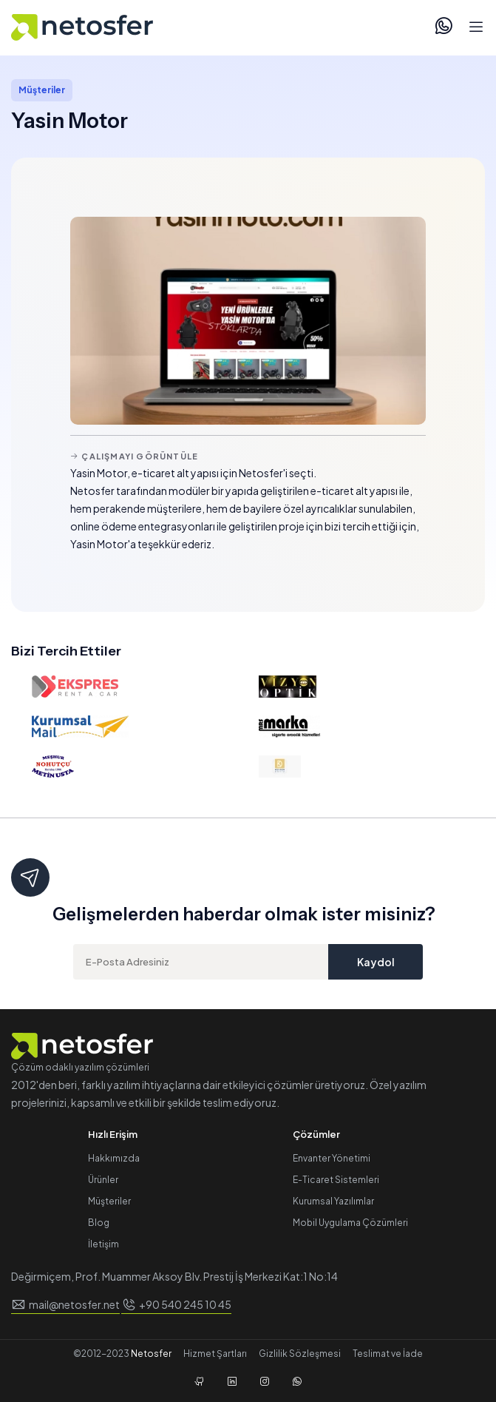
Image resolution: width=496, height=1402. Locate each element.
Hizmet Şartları (215, 1353)
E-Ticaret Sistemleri (336, 1179)
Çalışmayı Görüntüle (134, 456)
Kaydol (376, 961)
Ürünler (103, 1179)
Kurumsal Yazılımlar (333, 1201)
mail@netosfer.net (74, 1304)
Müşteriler (109, 1201)
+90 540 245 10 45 (185, 1304)
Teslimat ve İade (388, 1353)
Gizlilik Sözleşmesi (300, 1353)
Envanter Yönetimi (331, 1158)
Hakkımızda (114, 1158)
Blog (98, 1222)
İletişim (103, 1244)
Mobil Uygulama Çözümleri (350, 1222)
